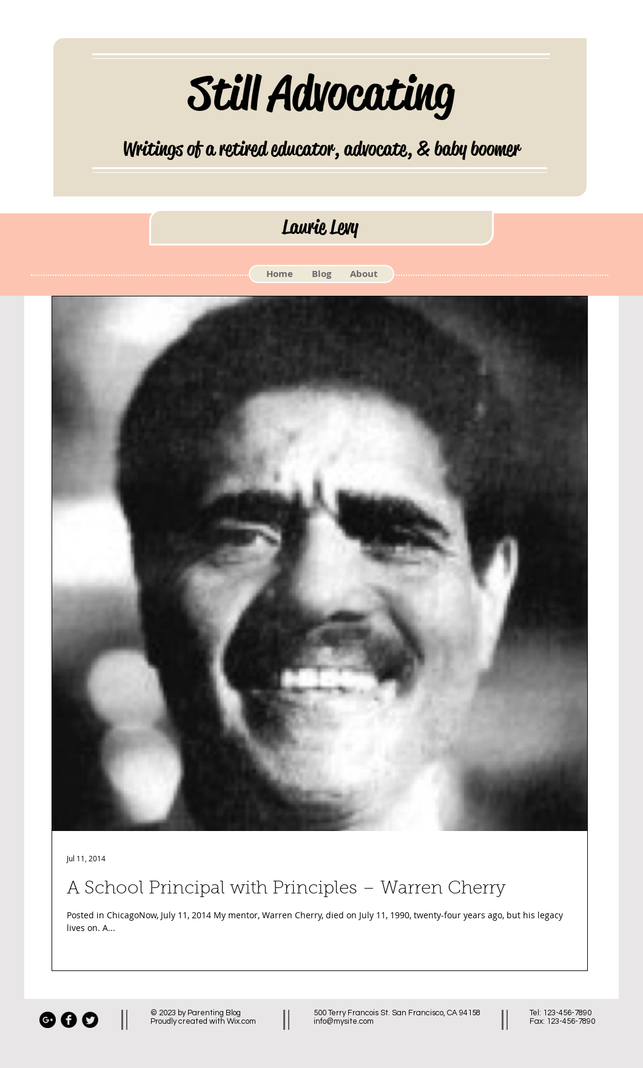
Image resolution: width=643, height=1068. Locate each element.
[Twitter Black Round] (90, 1020)
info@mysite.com (344, 1021)
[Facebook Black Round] (69, 1020)
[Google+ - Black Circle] (47, 1020)
